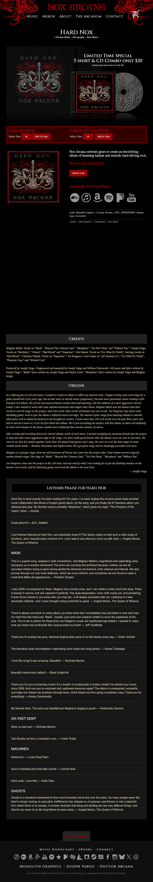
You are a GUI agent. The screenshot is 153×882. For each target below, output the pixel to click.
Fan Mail (113, 221)
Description (85, 221)
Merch (48, 16)
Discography (78, 37)
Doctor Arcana (116, 866)
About (65, 16)
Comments (99, 221)
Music (32, 16)
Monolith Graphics (41, 866)
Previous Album (63, 37)
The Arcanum (88, 16)
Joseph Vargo (81, 866)
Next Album (92, 37)
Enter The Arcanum (76, 835)
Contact (114, 16)
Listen (72, 221)
